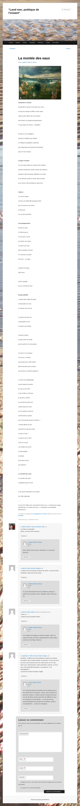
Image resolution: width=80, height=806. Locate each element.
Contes (48, 42)
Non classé (56, 42)
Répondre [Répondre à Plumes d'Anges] (24, 676)
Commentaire (23, 734)
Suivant (69, 48)
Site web (21, 777)
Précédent (11, 48)
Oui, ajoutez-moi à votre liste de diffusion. (30, 787)
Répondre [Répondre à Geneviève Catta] (24, 536)
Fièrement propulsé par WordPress (40, 799)
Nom (22, 759)
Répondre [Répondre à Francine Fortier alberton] (24, 621)
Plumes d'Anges (42, 656)
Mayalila (38, 568)
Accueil (11, 42)
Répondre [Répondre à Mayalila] (24, 577)
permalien (20, 515)
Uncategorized (37, 513)
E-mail (22, 768)
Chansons (40, 42)
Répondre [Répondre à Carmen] (26, 557)
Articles (25, 42)
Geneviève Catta (40, 526)
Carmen (34, 62)
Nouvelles (32, 42)
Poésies (18, 42)
